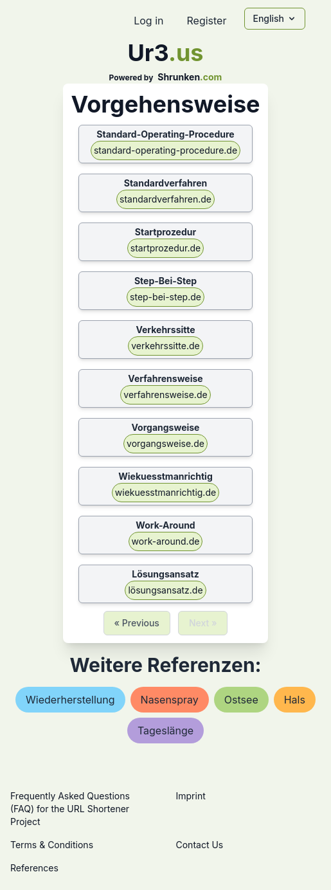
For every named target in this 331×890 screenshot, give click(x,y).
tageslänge (165, 730)
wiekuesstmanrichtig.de (165, 492)
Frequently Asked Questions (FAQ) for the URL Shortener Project (70, 808)
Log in (148, 20)
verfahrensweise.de (165, 394)
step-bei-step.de (165, 296)
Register (206, 20)
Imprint (191, 795)
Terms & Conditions (51, 844)
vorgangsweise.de (165, 443)
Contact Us (200, 844)
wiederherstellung (70, 699)
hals (294, 699)
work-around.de (166, 541)
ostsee (241, 699)
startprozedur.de (165, 247)
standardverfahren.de (165, 199)
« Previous (136, 622)
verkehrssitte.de (165, 345)
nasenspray (170, 699)
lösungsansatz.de (165, 590)
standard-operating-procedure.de (165, 150)
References (34, 867)
